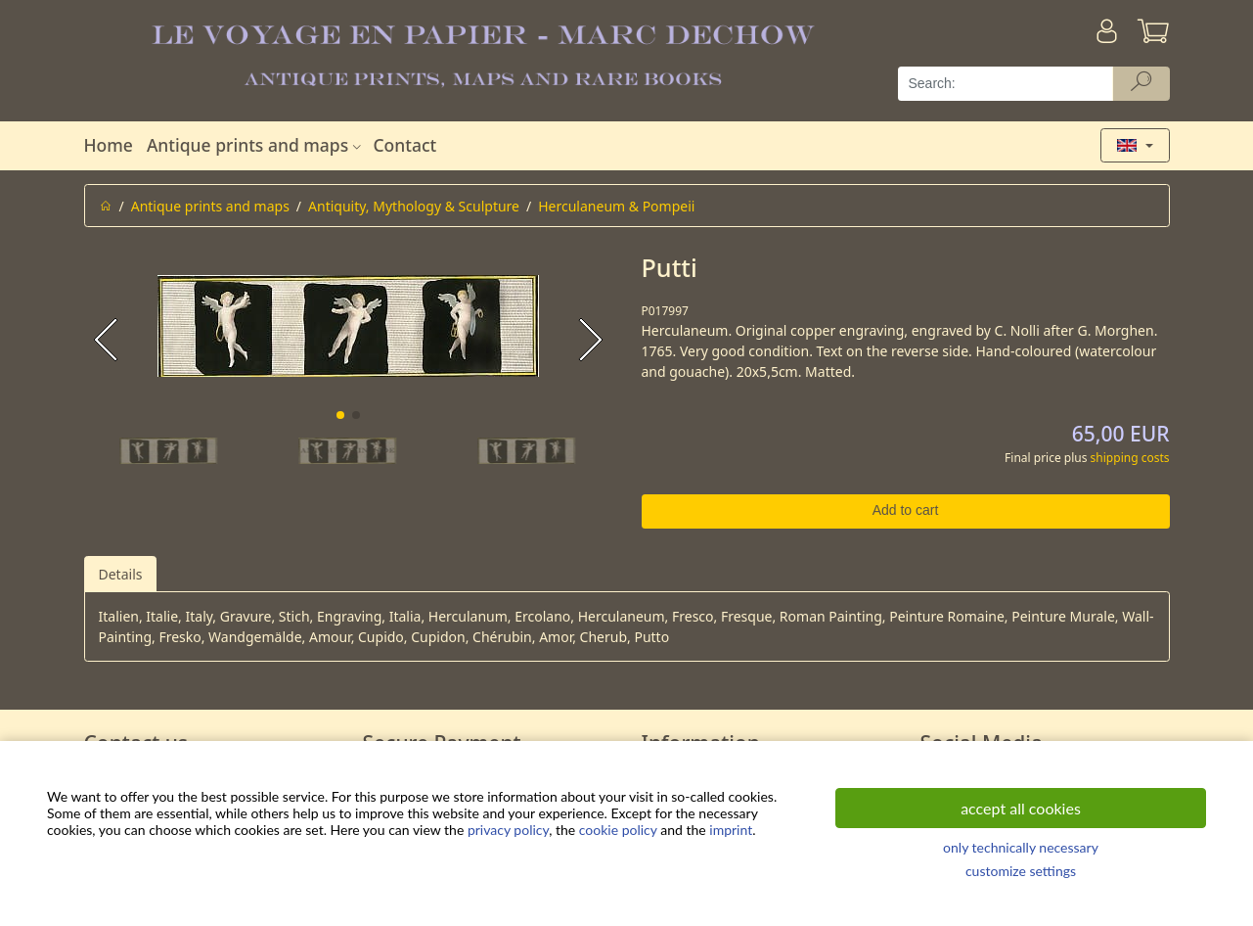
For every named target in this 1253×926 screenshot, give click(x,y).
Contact (404, 145)
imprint (730, 829)
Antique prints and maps (256, 145)
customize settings (1020, 870)
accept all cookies (1021, 808)
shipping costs (1130, 457)
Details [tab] (121, 574)
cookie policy (618, 829)
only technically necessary (1020, 847)
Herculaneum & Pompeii (616, 206)
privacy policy (508, 829)
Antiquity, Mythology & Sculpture (413, 206)
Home (108, 145)
